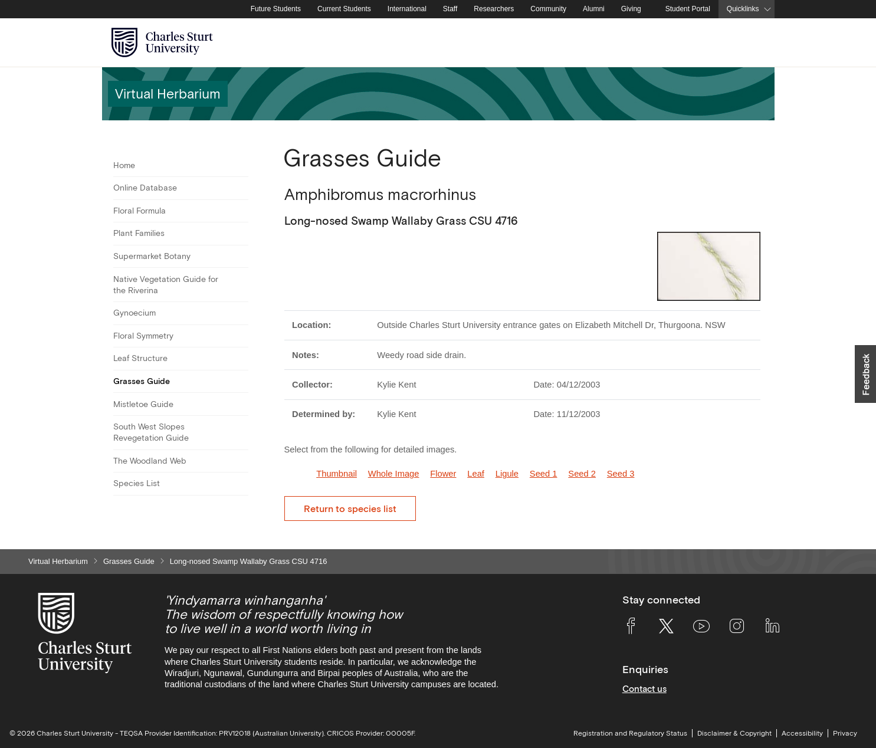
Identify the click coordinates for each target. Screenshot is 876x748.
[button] (865, 374)
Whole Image (393, 473)
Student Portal (687, 9)
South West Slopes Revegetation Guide (151, 432)
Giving (631, 9)
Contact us (644, 689)
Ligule (507, 473)
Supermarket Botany (152, 256)
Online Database (145, 187)
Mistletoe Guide (143, 404)
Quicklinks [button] (743, 9)
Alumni (594, 9)
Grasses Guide (141, 381)
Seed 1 (543, 473)
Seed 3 (621, 473)
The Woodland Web (149, 460)
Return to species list (350, 508)
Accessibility (802, 733)
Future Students (276, 9)
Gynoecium (134, 312)
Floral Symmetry (143, 335)
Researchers (494, 9)
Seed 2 (582, 473)
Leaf (475, 473)
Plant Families (139, 233)
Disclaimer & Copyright (734, 733)
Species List (136, 483)
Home (124, 165)
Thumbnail (336, 473)
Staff (450, 9)
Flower (443, 473)
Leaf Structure (140, 358)
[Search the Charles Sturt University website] (752, 42)
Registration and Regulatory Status (630, 733)
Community (548, 9)
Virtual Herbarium (58, 561)
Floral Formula (139, 210)
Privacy (845, 733)
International (407, 9)
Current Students (344, 9)
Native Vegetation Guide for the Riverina (165, 284)
